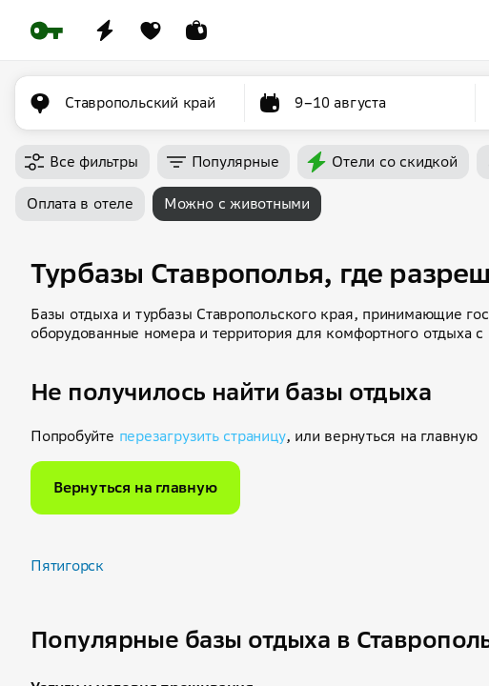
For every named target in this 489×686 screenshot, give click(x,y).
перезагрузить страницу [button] (202, 436)
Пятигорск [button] (67, 565)
